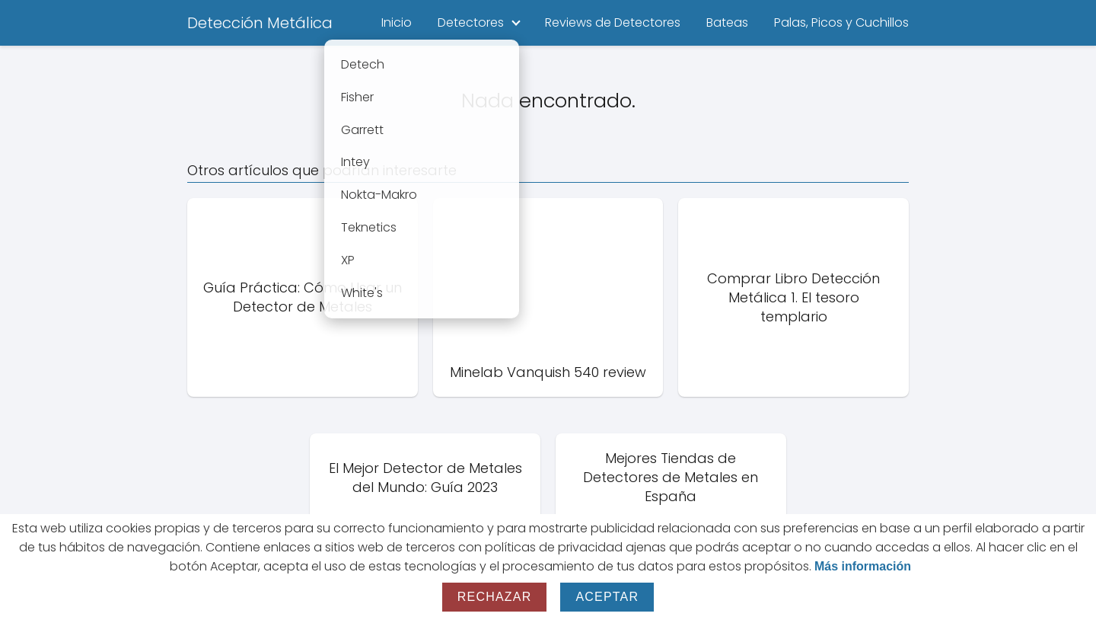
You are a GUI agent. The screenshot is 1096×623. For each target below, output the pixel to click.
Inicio (396, 22)
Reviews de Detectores (612, 22)
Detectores (471, 22)
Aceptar (607, 596)
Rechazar (494, 596)
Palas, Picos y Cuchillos (841, 22)
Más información (862, 566)
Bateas (727, 22)
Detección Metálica (260, 23)
